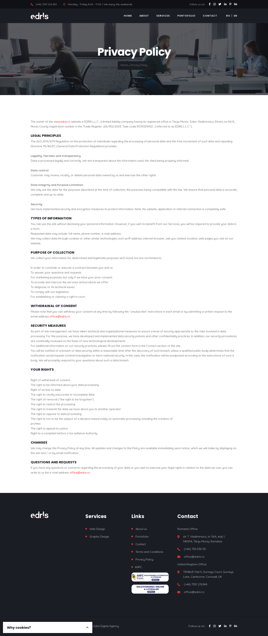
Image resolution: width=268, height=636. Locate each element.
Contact (210, 15)
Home (128, 15)
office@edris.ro (60, 316)
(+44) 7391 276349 (195, 584)
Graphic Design (99, 536)
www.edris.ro (62, 121)
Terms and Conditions (149, 552)
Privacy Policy (144, 559)
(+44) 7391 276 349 (46, 4)
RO (228, 15)
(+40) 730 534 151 (195, 549)
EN (235, 15)
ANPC (138, 567)
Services (163, 15)
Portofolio (186, 15)
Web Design (97, 529)
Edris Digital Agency (106, 626)
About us (141, 529)
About (144, 15)
